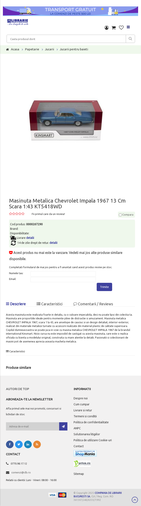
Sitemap (79, 473)
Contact (79, 446)
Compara (126, 214)
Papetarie (32, 49)
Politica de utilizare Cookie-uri (93, 440)
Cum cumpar (81, 404)
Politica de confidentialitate (91, 422)
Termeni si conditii (85, 416)
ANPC (77, 428)
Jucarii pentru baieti (74, 49)
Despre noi (81, 398)
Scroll (135, 500)
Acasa (15, 49)
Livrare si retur (83, 410)
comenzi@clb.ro (21, 472)
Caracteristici (49, 303)
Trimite (104, 287)
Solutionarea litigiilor (87, 434)
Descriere (16, 303)
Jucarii (49, 49)
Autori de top (17, 389)
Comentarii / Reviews (93, 303)
